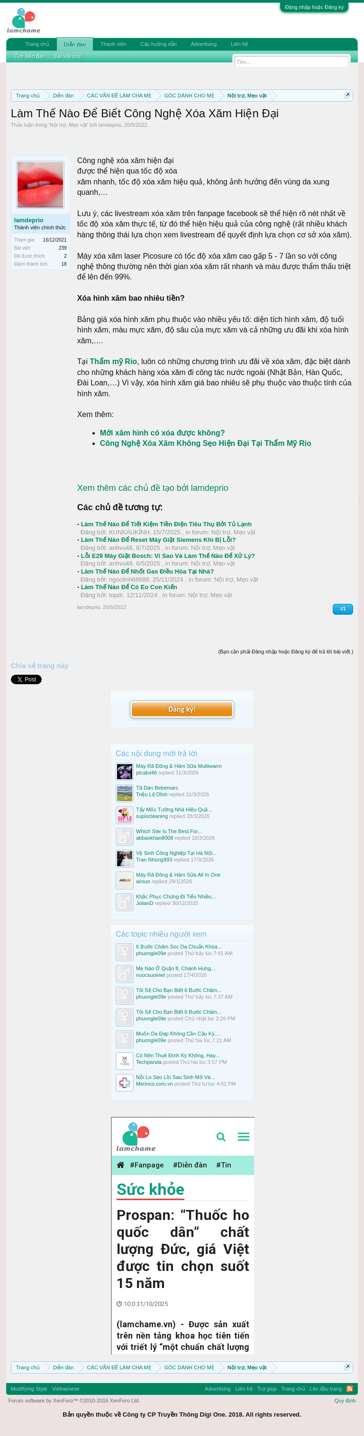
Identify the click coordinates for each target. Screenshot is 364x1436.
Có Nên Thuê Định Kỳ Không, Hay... (177, 1055)
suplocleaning (152, 816)
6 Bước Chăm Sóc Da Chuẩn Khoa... (179, 946)
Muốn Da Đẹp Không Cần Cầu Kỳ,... (178, 1033)
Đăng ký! (182, 709)
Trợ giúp (267, 1389)
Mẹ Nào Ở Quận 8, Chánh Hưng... (175, 968)
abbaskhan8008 (154, 838)
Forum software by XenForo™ (74, 1400)
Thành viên (113, 44)
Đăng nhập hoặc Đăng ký (314, 7)
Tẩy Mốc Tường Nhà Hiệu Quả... (174, 809)
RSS (349, 1388)
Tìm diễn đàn (30, 56)
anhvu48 (121, 547)
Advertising (204, 44)
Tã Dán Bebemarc (157, 788)
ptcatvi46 (146, 772)
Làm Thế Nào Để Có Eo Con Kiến (129, 587)
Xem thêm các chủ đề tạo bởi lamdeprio (152, 488)
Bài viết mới (68, 56)
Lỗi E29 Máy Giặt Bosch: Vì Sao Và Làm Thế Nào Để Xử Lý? (168, 555)
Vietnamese (66, 1389)
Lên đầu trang (326, 1389)
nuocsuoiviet (150, 975)
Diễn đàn (75, 44)
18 (64, 264)
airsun (143, 881)
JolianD (145, 903)
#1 (343, 608)
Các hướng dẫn (158, 44)
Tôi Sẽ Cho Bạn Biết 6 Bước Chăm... (178, 990)
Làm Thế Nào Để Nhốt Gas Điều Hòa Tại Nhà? (147, 571)
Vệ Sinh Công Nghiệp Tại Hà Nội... (176, 853)
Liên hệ (239, 44)
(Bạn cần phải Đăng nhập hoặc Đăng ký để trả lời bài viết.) (285, 651)
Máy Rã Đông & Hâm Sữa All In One (178, 875)
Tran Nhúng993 (154, 859)
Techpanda (149, 1062)
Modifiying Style (29, 1389)
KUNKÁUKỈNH (129, 532)
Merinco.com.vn (154, 1084)
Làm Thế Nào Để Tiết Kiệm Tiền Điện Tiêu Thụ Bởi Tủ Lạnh (166, 524)
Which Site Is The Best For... (169, 831)
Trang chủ (37, 44)
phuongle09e (151, 953)
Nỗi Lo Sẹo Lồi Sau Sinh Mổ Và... (175, 1077)
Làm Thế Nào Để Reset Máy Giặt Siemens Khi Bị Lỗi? (158, 539)
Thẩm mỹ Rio (113, 361)
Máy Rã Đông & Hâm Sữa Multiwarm (179, 766)
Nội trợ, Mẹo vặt (68, 125)
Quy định (345, 1400)
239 (63, 248)
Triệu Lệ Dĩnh (151, 794)
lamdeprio (110, 125)
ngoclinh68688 (129, 579)
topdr (116, 595)
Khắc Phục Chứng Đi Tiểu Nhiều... (176, 896)
